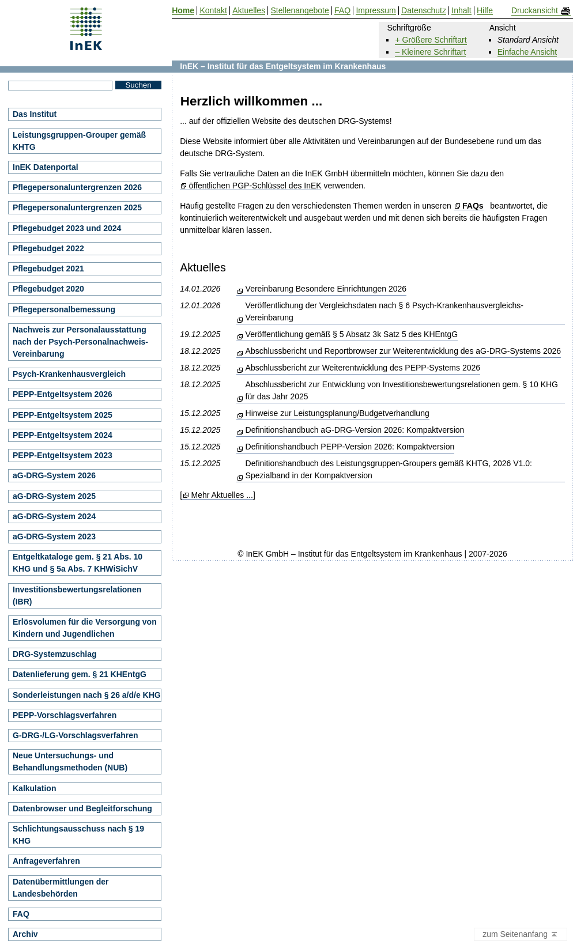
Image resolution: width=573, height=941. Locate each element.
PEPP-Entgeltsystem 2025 (62, 415)
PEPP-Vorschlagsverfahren (64, 715)
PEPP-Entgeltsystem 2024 (62, 435)
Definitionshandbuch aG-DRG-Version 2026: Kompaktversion (355, 429)
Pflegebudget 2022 (48, 248)
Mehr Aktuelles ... (221, 495)
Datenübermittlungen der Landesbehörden (60, 887)
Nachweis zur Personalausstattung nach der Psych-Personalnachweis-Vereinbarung (80, 341)
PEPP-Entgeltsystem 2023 (62, 455)
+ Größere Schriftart (430, 39)
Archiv (25, 934)
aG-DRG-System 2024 (54, 516)
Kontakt (213, 10)
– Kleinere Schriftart (430, 51)
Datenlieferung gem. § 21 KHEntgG (79, 674)
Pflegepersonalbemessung (64, 309)
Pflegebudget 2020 (48, 288)
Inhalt (461, 10)
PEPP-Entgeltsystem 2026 (62, 394)
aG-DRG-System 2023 (54, 536)
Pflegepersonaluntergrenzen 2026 (77, 187)
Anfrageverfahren (46, 861)
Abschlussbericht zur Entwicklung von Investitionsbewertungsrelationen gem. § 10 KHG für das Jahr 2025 (402, 390)
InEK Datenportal (45, 167)
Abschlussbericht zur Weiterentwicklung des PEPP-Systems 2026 (363, 367)
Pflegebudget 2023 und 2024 (67, 228)
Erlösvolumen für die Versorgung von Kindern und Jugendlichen (85, 627)
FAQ (21, 914)
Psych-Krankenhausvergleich (69, 374)
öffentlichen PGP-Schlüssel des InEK (255, 186)
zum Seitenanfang (520, 934)
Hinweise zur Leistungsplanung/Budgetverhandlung (337, 413)
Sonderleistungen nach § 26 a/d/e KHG (87, 695)
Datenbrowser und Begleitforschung (82, 808)
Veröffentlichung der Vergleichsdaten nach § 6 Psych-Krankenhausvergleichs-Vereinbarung (384, 311)
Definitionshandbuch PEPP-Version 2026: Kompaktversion (350, 446)
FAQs (473, 206)
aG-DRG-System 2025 (54, 496)
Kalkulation (34, 788)
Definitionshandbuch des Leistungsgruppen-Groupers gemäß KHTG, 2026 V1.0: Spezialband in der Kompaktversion (389, 469)
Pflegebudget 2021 (48, 268)
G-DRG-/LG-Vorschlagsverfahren (75, 735)
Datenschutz (423, 10)
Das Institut (34, 114)
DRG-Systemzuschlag (54, 654)
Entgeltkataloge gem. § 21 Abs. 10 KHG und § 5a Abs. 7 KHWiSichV (77, 562)
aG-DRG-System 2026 (54, 475)
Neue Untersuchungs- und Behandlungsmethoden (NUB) (70, 761)
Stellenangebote (300, 10)
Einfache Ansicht (527, 51)
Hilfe (485, 10)
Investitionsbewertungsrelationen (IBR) (77, 595)
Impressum (375, 10)
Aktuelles (248, 10)
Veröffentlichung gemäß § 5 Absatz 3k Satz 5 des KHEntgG (352, 334)
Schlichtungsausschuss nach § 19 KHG (78, 834)
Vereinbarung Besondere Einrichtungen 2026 (326, 288)
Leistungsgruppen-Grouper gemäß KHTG (79, 141)
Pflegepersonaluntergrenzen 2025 (77, 207)
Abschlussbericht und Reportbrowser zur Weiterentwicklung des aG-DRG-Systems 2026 (403, 351)
